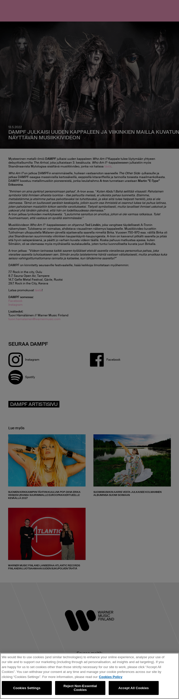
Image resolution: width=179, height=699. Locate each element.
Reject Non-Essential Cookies (80, 688)
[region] (89, 676)
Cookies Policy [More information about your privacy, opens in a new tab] (110, 677)
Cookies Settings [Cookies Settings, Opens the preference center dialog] (27, 688)
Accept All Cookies (133, 688)
